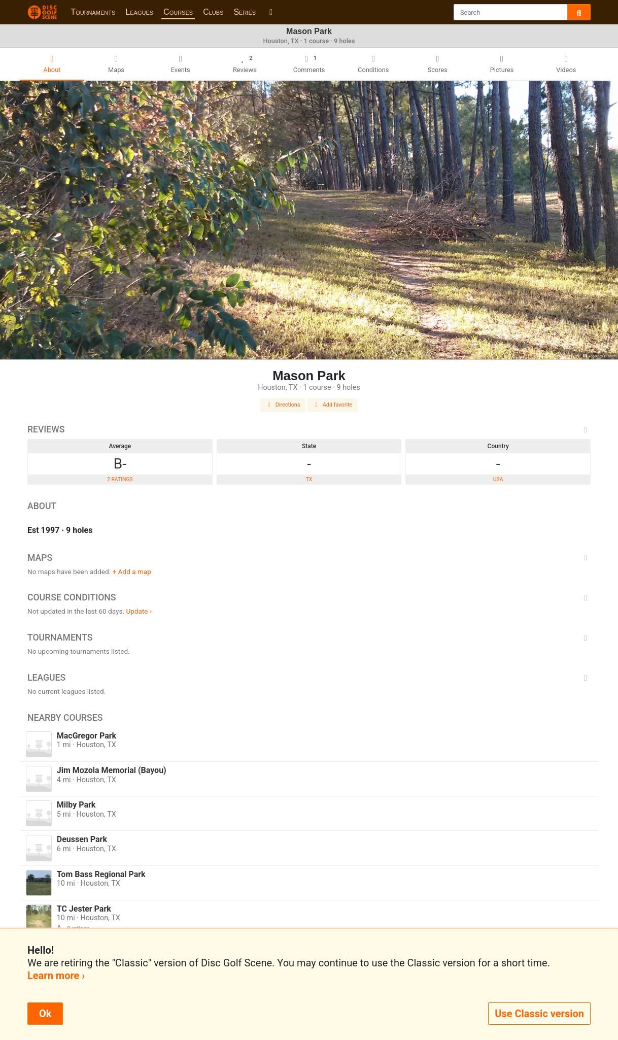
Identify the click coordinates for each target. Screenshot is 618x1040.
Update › (139, 611)
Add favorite (333, 404)
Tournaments (93, 12)
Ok (45, 1014)
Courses (178, 12)
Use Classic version (539, 1014)
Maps (309, 558)
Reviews (309, 429)
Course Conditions (309, 597)
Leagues (139, 12)
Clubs (213, 12)
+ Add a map (132, 571)
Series (244, 12)
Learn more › (56, 975)
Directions (283, 404)
